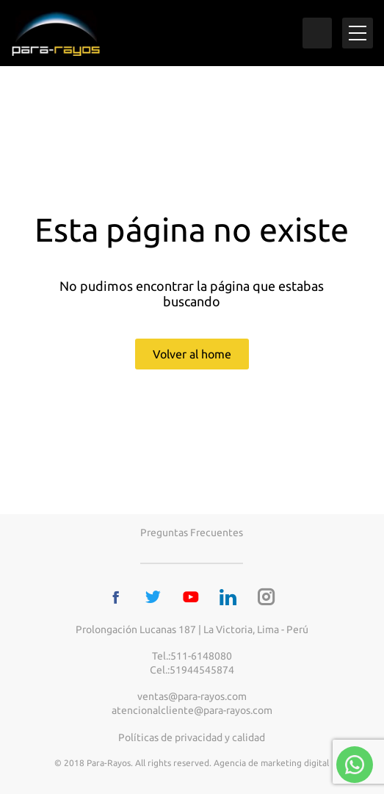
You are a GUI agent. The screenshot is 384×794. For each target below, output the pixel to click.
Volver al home (192, 354)
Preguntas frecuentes (191, 532)
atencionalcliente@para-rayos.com (192, 710)
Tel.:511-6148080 (192, 656)
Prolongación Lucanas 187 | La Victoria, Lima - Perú (192, 629)
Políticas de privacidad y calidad (191, 737)
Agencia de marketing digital (271, 763)
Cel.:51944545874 (192, 670)
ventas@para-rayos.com (192, 696)
